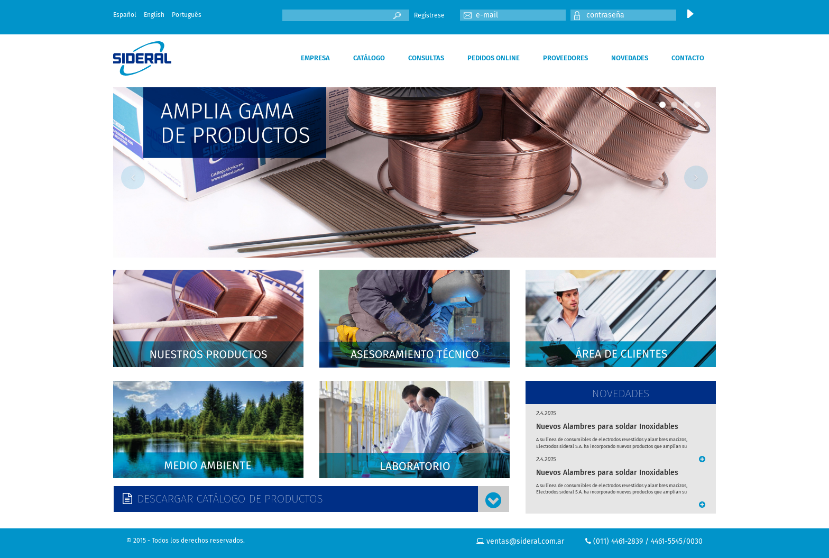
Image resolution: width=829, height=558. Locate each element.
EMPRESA (315, 58)
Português (186, 15)
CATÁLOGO (369, 58)
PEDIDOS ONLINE (493, 58)
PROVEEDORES (565, 58)
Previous (133, 177)
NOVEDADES (629, 58)
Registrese (429, 15)
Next (696, 177)
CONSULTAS (426, 58)
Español (124, 15)
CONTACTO (687, 58)
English (154, 15)
